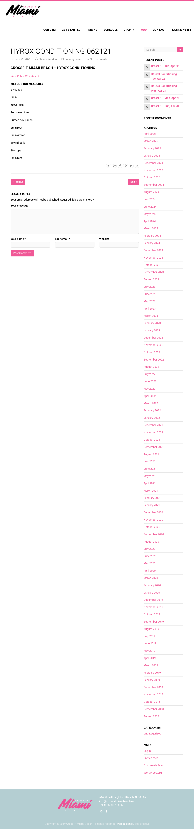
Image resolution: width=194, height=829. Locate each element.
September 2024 (154, 184)
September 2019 (154, 621)
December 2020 (153, 512)
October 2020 (152, 527)
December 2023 (153, 250)
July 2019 (149, 636)
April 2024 (150, 221)
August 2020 (151, 541)
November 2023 (153, 257)
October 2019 (152, 614)
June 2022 (150, 381)
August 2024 (151, 192)
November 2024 (153, 170)
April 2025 (150, 133)
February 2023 (152, 323)
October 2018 (152, 701)
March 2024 (151, 228)
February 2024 (152, 235)
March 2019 (151, 665)
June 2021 (150, 468)
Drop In (129, 29)
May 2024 (149, 214)
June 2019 (150, 643)
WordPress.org (153, 772)
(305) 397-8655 (181, 29)
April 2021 (150, 483)
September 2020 (154, 534)
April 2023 (150, 308)
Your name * (18, 238)
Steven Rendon (47, 59)
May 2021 (149, 476)
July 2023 (149, 286)
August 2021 (151, 454)
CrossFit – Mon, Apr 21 (165, 98)
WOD (143, 29)
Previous (18, 182)
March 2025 (151, 141)
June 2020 (150, 556)
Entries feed (151, 758)
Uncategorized (73, 59)
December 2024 (153, 163)
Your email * (62, 238)
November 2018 (153, 694)
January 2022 (152, 417)
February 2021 (152, 498)
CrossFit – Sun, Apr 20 (165, 106)
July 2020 (149, 548)
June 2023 (150, 294)
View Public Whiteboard (25, 76)
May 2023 (149, 301)
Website (104, 238)
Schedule (111, 29)
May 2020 (149, 563)
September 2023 (154, 272)
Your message (19, 205)
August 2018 (151, 716)
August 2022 (151, 366)
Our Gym (49, 29)
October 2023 (152, 264)
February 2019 (152, 672)
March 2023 (151, 315)
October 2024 (152, 177)
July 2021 (149, 461)
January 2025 (152, 155)
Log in (147, 750)
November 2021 (153, 432)
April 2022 (150, 396)
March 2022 (151, 403)
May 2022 (149, 388)
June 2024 (150, 206)
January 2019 (152, 680)
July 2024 (149, 199)
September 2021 (154, 447)
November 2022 (153, 345)
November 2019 (153, 607)
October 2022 (152, 352)
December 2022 (153, 337)
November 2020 (153, 519)
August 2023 (151, 279)
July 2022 (149, 374)
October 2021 (152, 439)
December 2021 (153, 425)
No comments (98, 59)
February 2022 (152, 410)
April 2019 (150, 658)
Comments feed (154, 765)
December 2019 (153, 599)
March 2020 (151, 578)
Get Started (71, 29)
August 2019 (151, 629)
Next (133, 182)
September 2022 (154, 359)
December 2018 (153, 687)
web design (124, 823)
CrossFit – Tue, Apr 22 (165, 66)
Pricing (92, 29)
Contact (159, 29)
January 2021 (152, 505)
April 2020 (150, 570)
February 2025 (152, 148)
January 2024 (152, 243)
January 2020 (152, 592)
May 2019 (149, 650)
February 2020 (152, 585)
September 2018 (154, 709)
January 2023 (152, 330)
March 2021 (151, 490)
